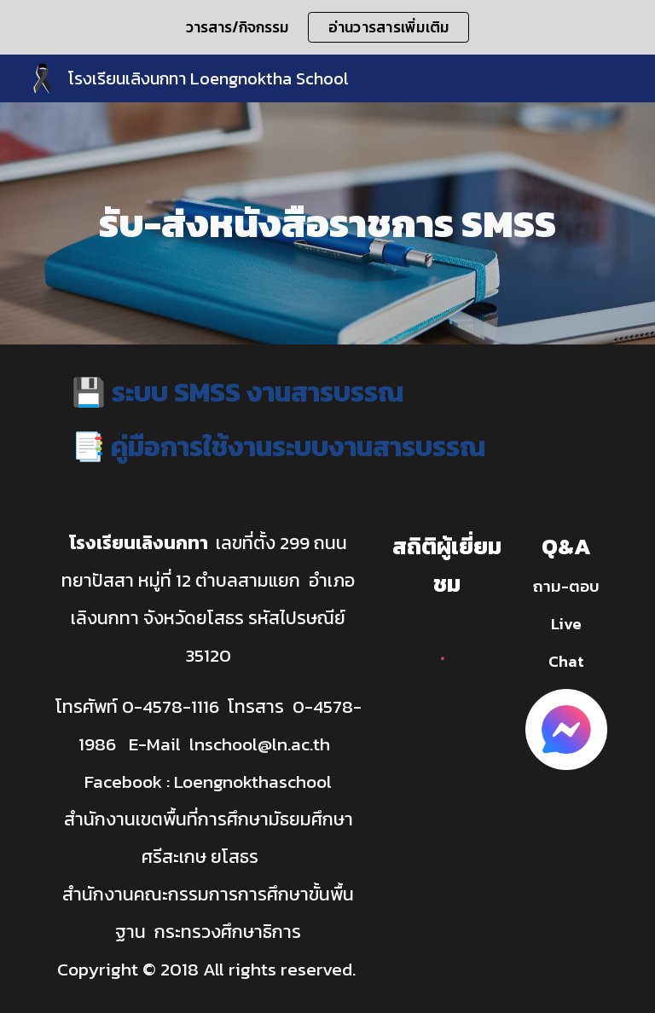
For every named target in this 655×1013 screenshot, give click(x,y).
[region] (327, 27)
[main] (327, 224)
